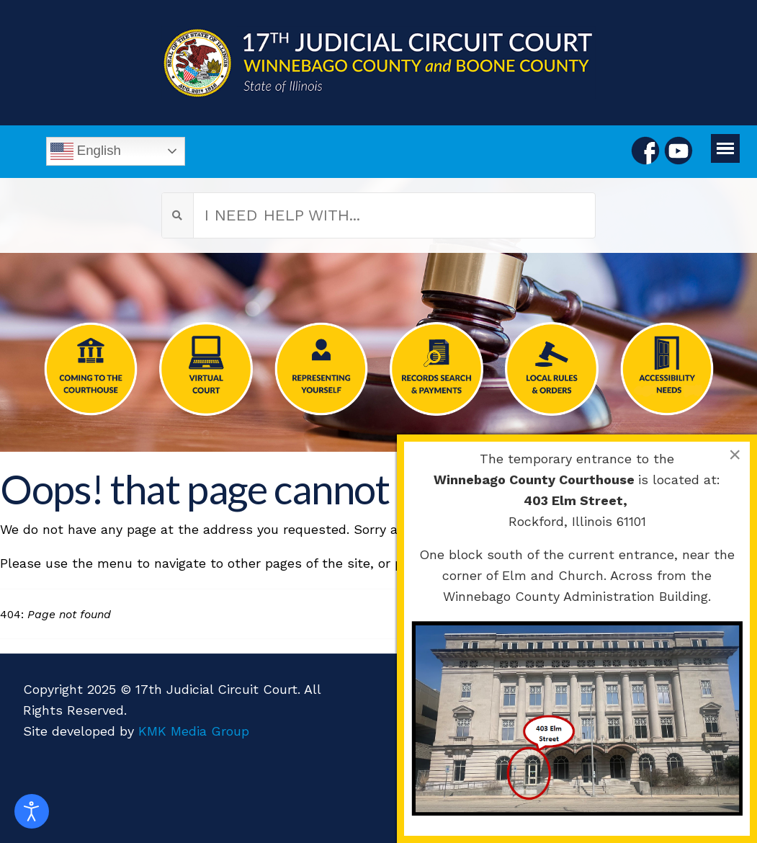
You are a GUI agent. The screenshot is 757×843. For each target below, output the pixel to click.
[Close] (735, 455)
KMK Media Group (193, 731)
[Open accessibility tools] (31, 811)
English (85, 151)
